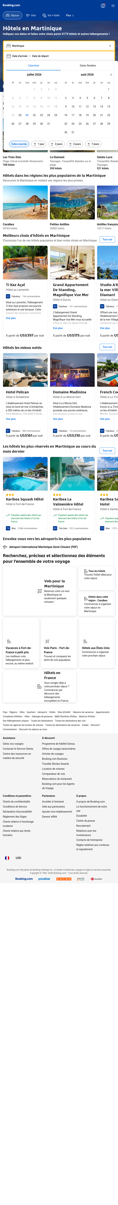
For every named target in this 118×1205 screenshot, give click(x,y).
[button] (41, 81)
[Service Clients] (54, 5)
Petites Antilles (46, 189)
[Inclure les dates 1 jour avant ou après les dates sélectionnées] (38, 127)
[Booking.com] (11, 9)
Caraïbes (8, 189)
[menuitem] (33, 57)
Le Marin (109, 189)
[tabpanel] (60, 97)
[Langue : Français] (44, 5)
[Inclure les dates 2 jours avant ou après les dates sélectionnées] (56, 127)
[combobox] (59, 38)
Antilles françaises (82, 189)
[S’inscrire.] (108, 6)
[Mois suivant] (111, 66)
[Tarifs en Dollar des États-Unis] (34, 5)
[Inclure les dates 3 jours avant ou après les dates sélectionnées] (75, 127)
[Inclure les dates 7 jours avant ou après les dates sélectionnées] (93, 127)
